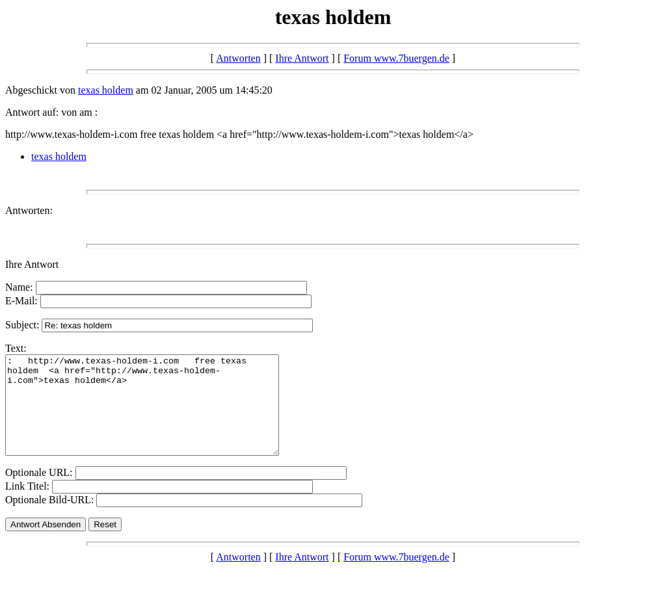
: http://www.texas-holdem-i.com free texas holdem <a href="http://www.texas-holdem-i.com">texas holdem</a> (158, 414)
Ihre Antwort (301, 58)
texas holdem (105, 90)
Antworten (238, 58)
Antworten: (29, 210)
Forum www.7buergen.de (396, 58)
